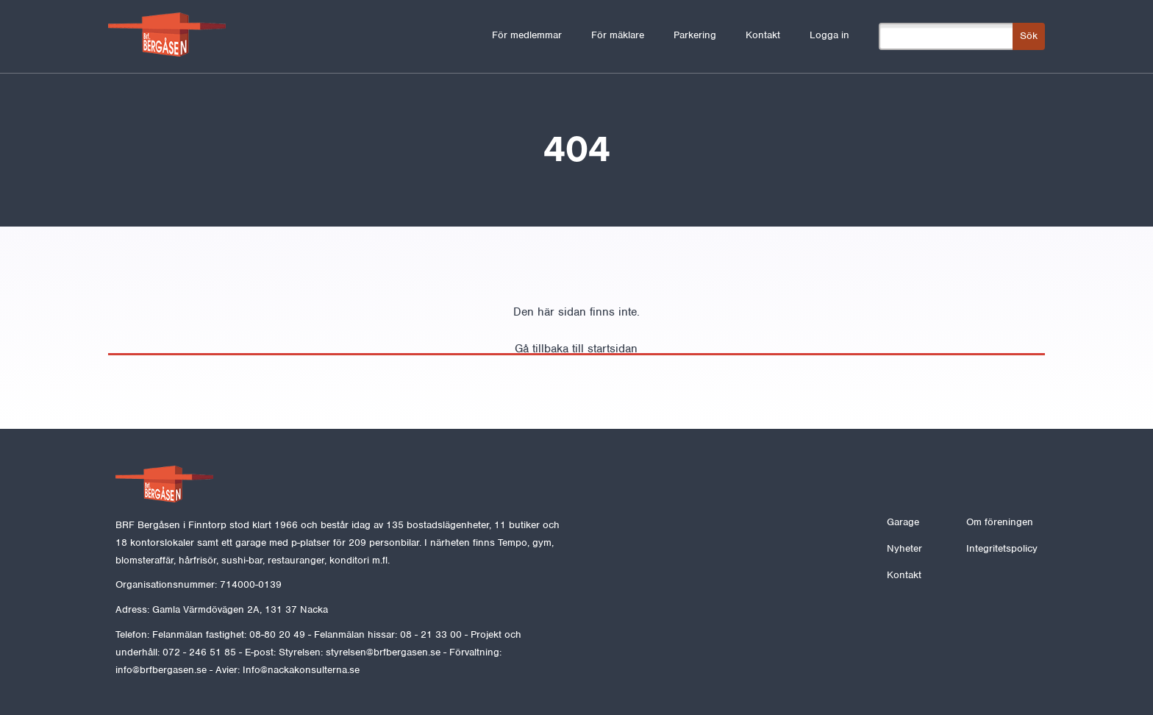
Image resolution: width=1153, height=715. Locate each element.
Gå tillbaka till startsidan (576, 348)
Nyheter (904, 548)
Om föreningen (999, 522)
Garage (903, 522)
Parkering (695, 35)
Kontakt (763, 35)
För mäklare (617, 35)
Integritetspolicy (1002, 548)
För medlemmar (527, 35)
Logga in (829, 35)
